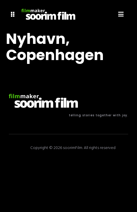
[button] (13, 14)
